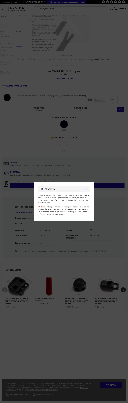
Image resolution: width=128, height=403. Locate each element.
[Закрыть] (85, 189)
